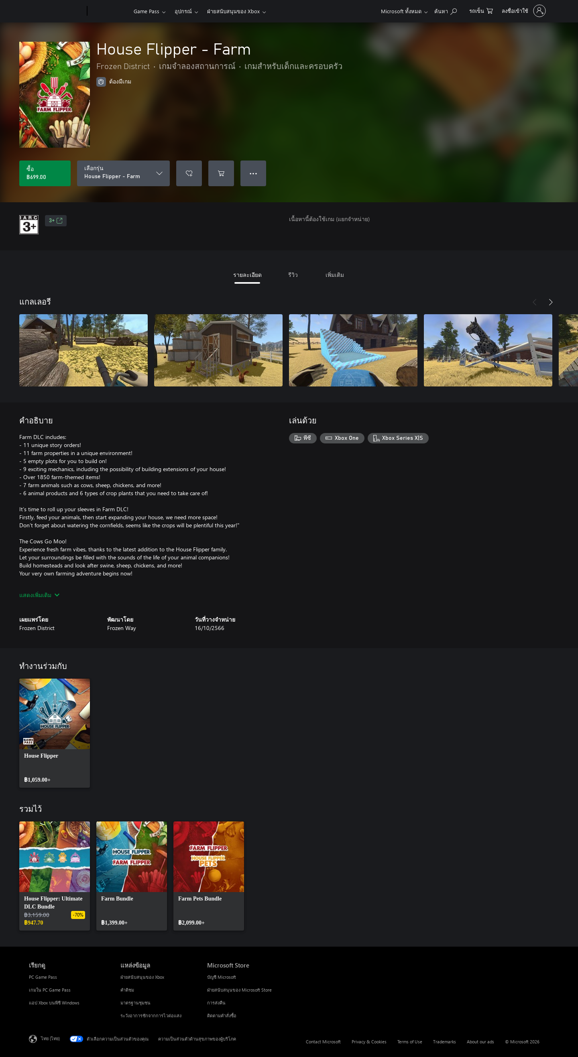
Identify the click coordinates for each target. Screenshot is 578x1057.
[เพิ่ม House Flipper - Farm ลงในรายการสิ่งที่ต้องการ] (189, 173)
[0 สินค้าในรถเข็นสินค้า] (481, 10)
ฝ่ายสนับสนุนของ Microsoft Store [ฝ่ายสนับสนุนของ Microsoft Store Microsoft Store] (239, 989)
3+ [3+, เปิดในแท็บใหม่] (56, 220)
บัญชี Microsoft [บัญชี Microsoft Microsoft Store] (221, 977)
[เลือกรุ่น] (123, 173)
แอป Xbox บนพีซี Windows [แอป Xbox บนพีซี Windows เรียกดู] (54, 1002)
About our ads (480, 1041)
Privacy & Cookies (369, 1041)
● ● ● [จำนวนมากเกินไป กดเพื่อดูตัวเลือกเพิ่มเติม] (253, 173)
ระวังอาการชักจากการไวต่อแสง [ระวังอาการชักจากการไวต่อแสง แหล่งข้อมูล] (150, 1015)
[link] (54, 733)
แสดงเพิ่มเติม (39, 595)
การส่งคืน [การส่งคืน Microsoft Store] (216, 1002)
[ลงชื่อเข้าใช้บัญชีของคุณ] (523, 10)
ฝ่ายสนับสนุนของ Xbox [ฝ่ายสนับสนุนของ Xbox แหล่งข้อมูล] (142, 977)
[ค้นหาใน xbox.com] (445, 10)
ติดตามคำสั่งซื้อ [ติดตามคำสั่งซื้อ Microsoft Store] (221, 1015)
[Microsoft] (56, 11)
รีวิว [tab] (293, 274)
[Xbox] (109, 11)
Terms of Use (409, 1041)
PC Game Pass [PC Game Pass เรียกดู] (43, 977)
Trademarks (444, 1041)
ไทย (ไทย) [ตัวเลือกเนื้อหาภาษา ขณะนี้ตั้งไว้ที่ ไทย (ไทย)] (50, 1038)
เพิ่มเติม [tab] (335, 274)
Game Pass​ (146, 11)
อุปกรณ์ (183, 11)
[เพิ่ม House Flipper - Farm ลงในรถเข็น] (221, 173)
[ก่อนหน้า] (535, 302)
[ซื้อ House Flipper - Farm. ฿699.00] (45, 173)
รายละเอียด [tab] (247, 274)
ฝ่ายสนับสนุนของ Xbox (233, 11)
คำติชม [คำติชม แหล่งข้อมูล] (127, 989)
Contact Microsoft (323, 1041)
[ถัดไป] (551, 302)
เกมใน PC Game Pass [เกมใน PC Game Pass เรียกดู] (50, 989)
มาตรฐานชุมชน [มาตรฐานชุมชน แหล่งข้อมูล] (135, 1002)
